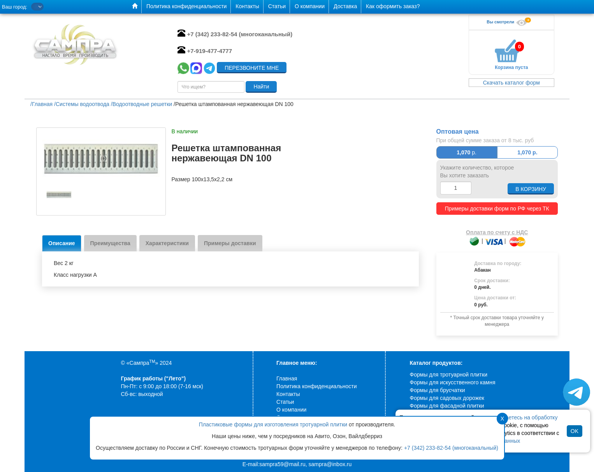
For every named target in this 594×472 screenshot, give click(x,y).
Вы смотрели (508, 21)
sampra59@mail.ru (282, 464)
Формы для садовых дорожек (447, 398)
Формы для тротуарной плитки (448, 374)
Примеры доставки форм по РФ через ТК (497, 208)
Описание (61, 243)
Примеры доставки (230, 243)
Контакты (288, 394)
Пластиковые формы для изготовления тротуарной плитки (273, 424)
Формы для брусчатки (437, 390)
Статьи (285, 402)
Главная (286, 378)
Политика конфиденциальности (316, 386)
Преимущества (110, 243)
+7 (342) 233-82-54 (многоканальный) (451, 448)
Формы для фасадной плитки (447, 406)
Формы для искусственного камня (453, 382)
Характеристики (167, 243)
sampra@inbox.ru (330, 464)
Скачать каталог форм (511, 83)
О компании (291, 410)
